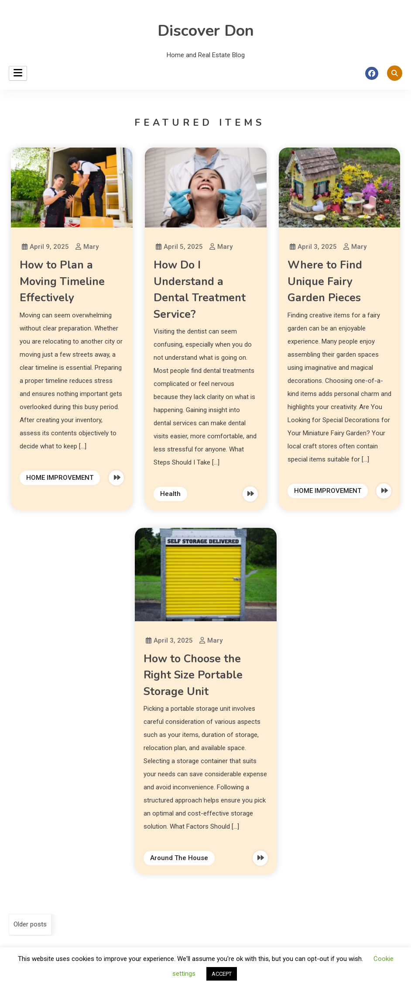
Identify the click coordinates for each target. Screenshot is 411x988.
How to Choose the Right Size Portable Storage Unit (193, 675)
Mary (91, 247)
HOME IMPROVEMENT (59, 478)
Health (170, 494)
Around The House (179, 858)
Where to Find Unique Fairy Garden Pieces (325, 281)
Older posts (30, 924)
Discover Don (206, 30)
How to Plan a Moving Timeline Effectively (62, 281)
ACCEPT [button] (222, 974)
